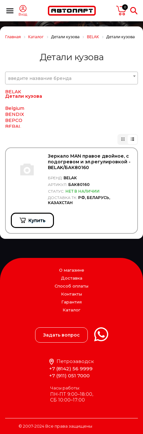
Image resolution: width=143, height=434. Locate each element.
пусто (121, 10)
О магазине (71, 270)
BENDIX (14, 123)
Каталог (71, 310)
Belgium (14, 117)
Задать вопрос (61, 335)
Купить (36, 220)
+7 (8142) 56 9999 (71, 369)
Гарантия (71, 301)
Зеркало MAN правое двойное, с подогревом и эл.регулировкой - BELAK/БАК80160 (89, 161)
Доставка (71, 278)
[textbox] (71, 78)
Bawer (12, 94)
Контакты (71, 293)
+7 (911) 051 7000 (69, 376)
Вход (23, 14)
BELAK (13, 100)
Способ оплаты (71, 285)
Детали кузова (23, 105)
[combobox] (71, 78)
